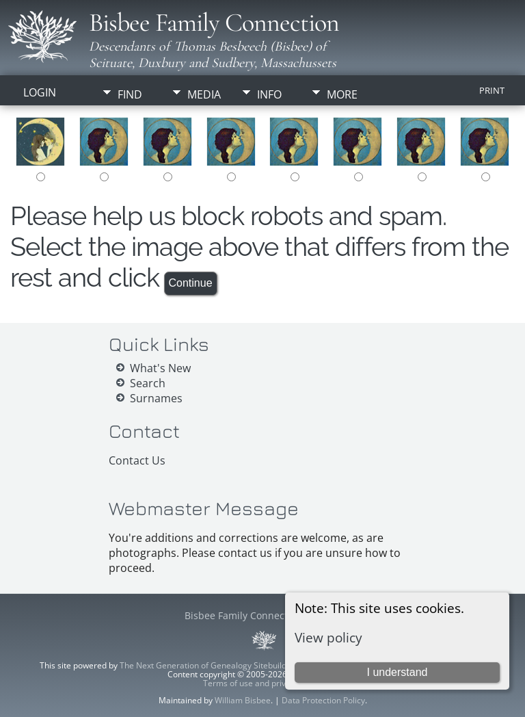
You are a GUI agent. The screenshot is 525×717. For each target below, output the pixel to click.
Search (147, 383)
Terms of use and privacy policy (263, 683)
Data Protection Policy (323, 700)
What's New (160, 368)
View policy (328, 637)
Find (130, 94)
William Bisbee (243, 700)
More (342, 94)
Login (39, 92)
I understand (396, 672)
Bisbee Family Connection (214, 22)
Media (204, 94)
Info (269, 94)
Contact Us (137, 460)
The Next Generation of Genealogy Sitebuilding (209, 665)
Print (491, 90)
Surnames (156, 398)
